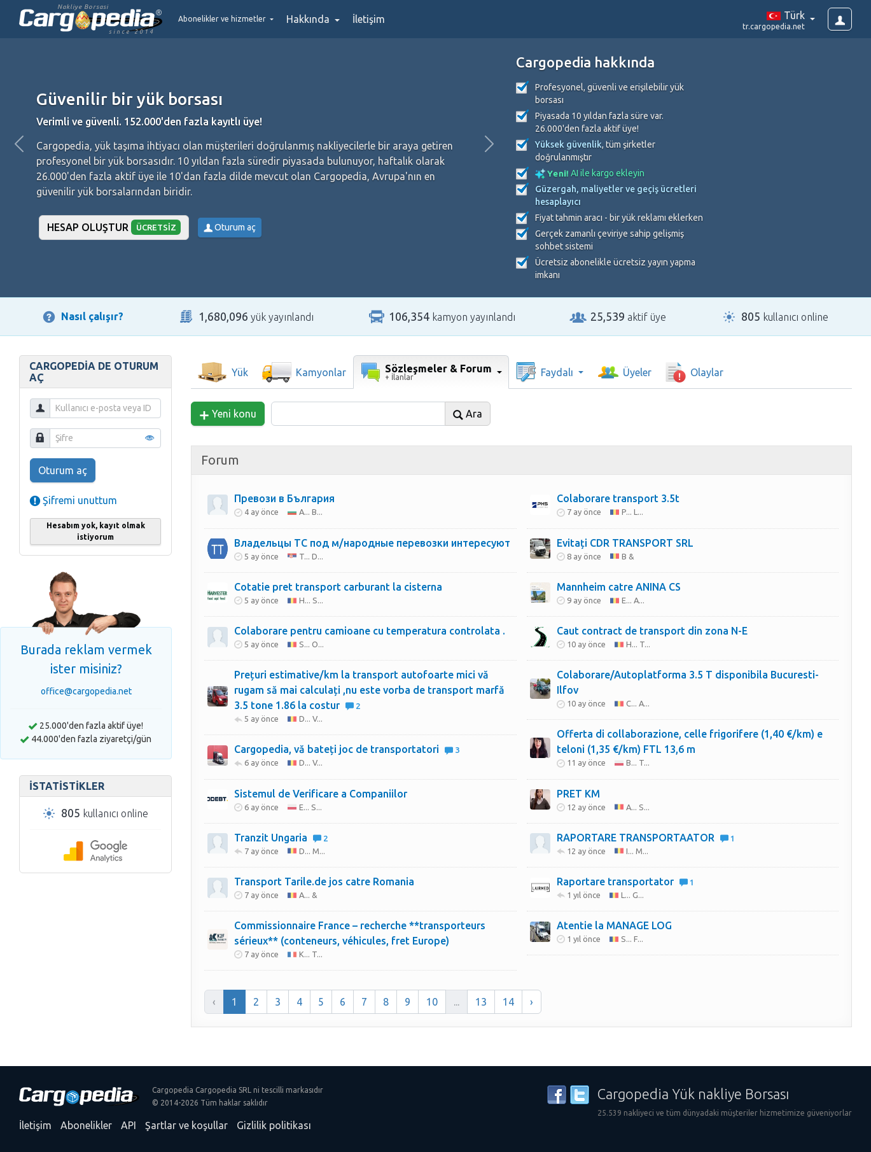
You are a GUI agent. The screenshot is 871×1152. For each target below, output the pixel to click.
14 (508, 1002)
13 (481, 1002)
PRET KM (578, 793)
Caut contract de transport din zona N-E (652, 630)
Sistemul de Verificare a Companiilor (320, 793)
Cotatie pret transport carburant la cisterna (338, 587)
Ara (467, 414)
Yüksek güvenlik (568, 144)
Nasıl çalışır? (92, 316)
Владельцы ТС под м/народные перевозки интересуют (372, 543)
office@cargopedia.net (86, 691)
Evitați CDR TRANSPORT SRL (625, 543)
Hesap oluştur (114, 227)
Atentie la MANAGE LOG (614, 925)
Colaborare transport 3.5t (618, 498)
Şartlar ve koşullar (186, 1125)
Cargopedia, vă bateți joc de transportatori (346, 749)
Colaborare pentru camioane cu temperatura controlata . (369, 630)
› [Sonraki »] (531, 1002)
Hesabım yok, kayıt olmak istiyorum (95, 531)
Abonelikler (86, 1125)
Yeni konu (227, 414)
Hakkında (341, 19)
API (128, 1125)
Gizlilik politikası (274, 1125)
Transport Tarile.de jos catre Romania (324, 881)
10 (432, 1002)
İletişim (400, 19)
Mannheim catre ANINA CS (619, 587)
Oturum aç (230, 227)
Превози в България (284, 498)
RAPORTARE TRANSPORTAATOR (646, 837)
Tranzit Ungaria (281, 837)
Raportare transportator (625, 881)
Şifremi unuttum (73, 500)
